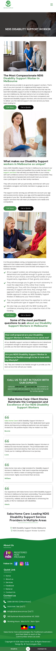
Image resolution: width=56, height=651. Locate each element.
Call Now (10, 107)
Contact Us (42, 649)
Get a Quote (26, 107)
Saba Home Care (11, 421)
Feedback (10, 586)
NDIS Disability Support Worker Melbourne (29, 528)
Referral (9, 589)
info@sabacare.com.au (21, 391)
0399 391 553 (19, 387)
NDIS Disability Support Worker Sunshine (29, 531)
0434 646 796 (32, 387)
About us (9, 579)
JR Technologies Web (32, 644)
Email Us (14, 649)
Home (8, 576)
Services (9, 582)
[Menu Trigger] (51, 4)
